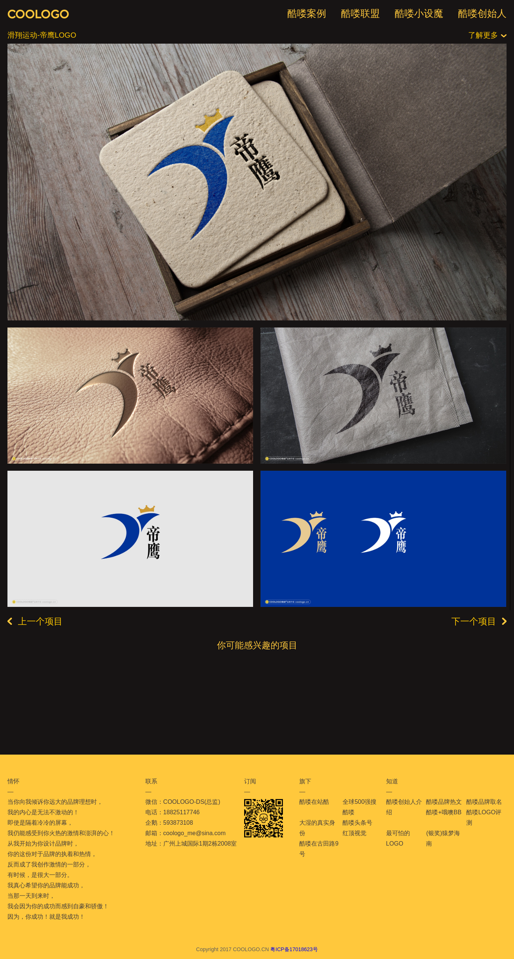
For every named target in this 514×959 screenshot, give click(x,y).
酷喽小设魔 (419, 13)
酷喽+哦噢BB (443, 812)
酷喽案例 (306, 13)
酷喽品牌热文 (444, 802)
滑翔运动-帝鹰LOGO (41, 35)
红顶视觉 (354, 833)
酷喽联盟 (360, 13)
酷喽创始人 (482, 13)
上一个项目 (35, 621)
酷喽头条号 (357, 822)
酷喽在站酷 (314, 802)
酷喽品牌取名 (484, 802)
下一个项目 (479, 621)
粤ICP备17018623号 (294, 949)
